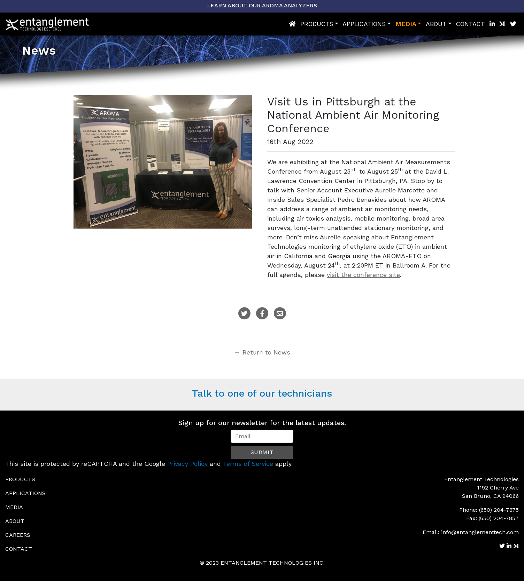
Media (405, 24)
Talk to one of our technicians (262, 393)
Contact (470, 24)
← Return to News (262, 352)
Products (316, 24)
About (436, 24)
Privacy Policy (187, 463)
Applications (364, 24)
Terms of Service (248, 463)
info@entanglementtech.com (480, 532)
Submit (262, 452)
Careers (17, 535)
